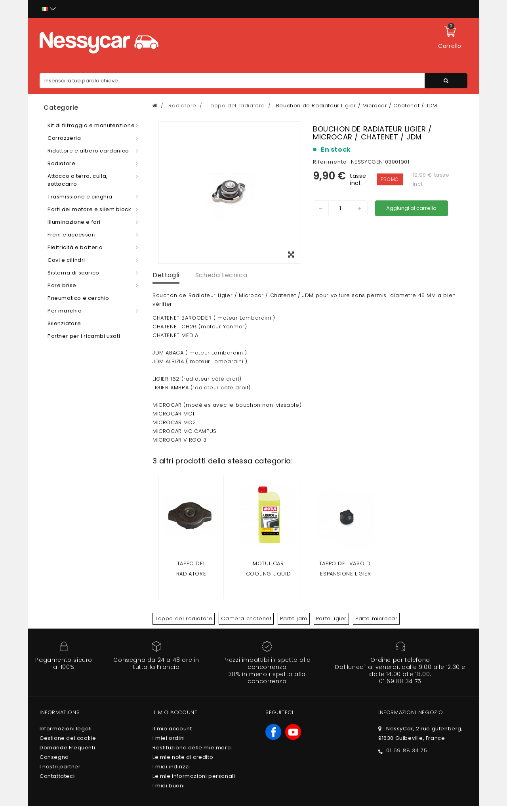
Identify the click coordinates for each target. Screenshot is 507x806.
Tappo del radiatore (183, 618)
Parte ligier (331, 618)
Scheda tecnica (221, 275)
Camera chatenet (246, 618)
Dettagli (165, 275)
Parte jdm (293, 618)
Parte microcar (376, 618)
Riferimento (330, 162)
